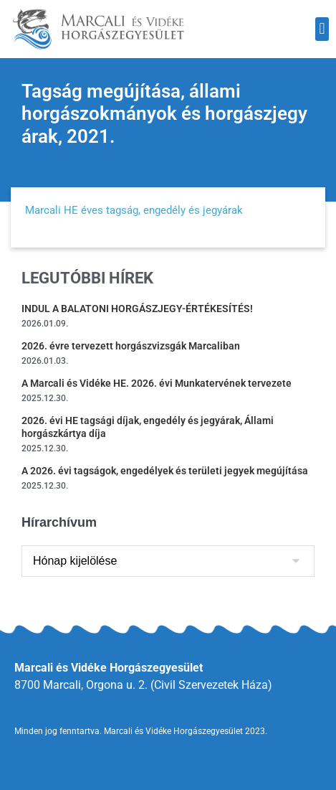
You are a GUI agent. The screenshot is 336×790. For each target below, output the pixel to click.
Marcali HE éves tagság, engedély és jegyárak (134, 210)
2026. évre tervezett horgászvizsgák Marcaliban (130, 346)
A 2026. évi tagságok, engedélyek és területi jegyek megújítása (164, 470)
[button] (322, 29)
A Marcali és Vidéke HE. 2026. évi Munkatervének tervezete (156, 383)
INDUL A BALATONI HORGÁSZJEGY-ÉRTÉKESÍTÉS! (137, 308)
